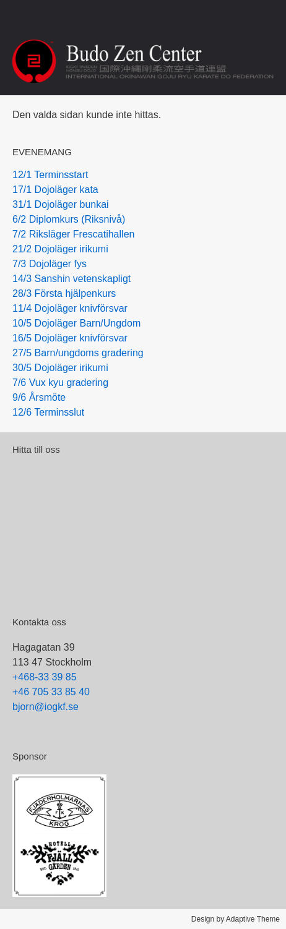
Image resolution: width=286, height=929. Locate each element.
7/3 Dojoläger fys (49, 264)
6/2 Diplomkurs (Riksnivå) (68, 219)
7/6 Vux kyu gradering (60, 382)
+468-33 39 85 (44, 677)
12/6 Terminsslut (48, 412)
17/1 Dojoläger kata (55, 189)
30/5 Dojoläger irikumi (60, 367)
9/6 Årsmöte (39, 397)
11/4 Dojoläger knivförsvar (70, 308)
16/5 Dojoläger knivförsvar (70, 338)
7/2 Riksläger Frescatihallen (73, 234)
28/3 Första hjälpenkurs (64, 293)
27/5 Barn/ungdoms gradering (78, 353)
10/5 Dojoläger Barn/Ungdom (76, 323)
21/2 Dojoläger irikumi (60, 249)
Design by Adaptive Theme (235, 919)
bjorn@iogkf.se (45, 706)
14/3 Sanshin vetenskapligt (71, 278)
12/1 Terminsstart (50, 174)
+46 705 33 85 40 (51, 692)
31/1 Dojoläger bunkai (60, 204)
